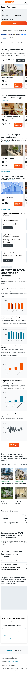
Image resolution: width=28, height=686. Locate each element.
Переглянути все (5, 130)
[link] (18, 85)
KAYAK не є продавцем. (14, 665)
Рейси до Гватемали (9, 636)
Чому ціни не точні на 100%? (14, 671)
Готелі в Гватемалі (9, 650)
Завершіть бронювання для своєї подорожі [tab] (14, 625)
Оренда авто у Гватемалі (10, 638)
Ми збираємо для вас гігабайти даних (14, 668)
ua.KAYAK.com (4, 648)
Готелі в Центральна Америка (19, 648)
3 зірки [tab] (14, 464)
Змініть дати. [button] (4, 100)
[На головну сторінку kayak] (9, 2)
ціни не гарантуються (13, 661)
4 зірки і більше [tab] (6, 464)
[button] (2, 2)
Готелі (10, 648)
